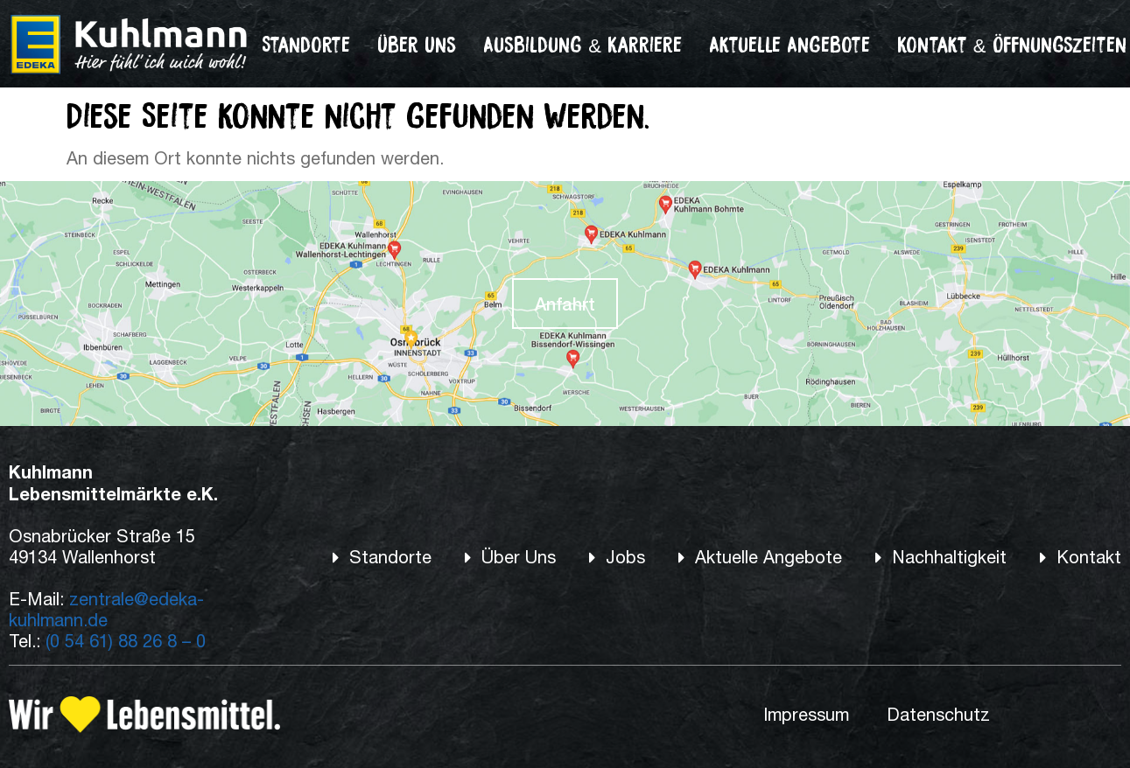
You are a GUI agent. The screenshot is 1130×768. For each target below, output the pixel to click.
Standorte (306, 43)
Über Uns (416, 43)
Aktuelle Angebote (789, 43)
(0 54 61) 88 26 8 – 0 (126, 641)
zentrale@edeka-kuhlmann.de (106, 609)
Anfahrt (565, 303)
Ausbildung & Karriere (582, 43)
